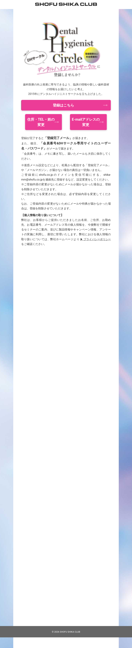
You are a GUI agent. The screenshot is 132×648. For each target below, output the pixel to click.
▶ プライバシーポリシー (95, 239)
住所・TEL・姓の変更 (40, 122)
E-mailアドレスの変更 (86, 122)
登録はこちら (63, 105)
